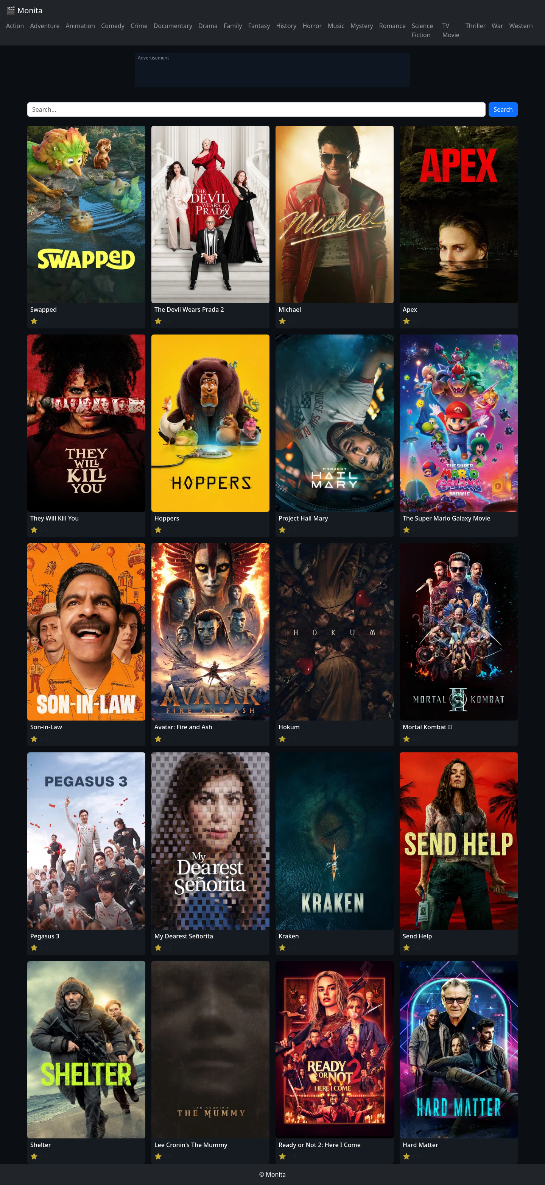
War (497, 26)
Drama (208, 26)
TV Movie (450, 30)
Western (521, 26)
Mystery (361, 26)
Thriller (476, 26)
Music (336, 26)
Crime (139, 26)
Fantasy (259, 26)
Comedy (113, 26)
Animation (80, 26)
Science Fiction (422, 30)
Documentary (173, 26)
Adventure (44, 26)
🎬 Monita (24, 10)
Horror (312, 26)
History (286, 26)
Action (15, 26)
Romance (392, 26)
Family (233, 26)
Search (503, 109)
